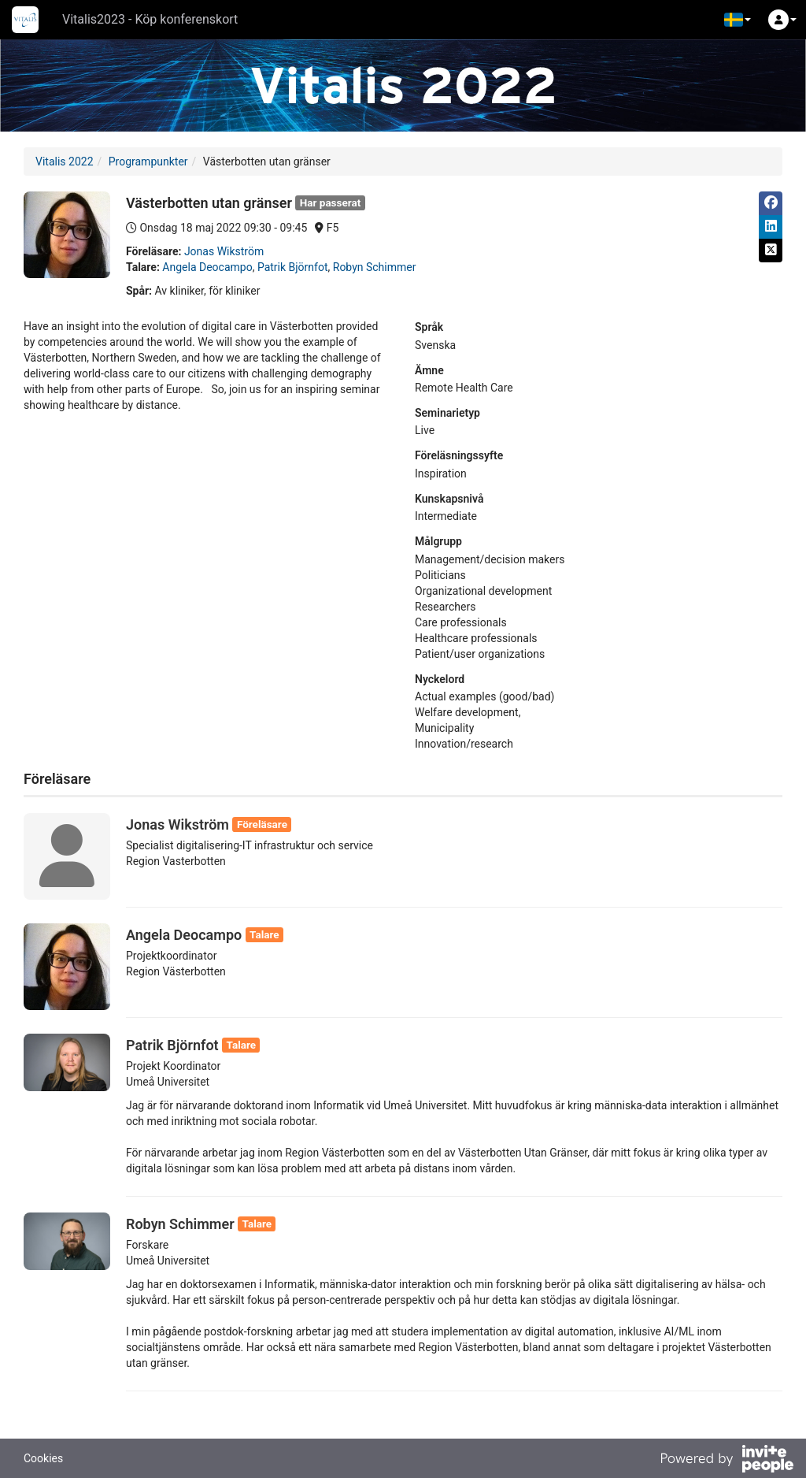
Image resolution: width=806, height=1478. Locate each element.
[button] (737, 19)
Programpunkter (148, 161)
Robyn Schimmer (374, 267)
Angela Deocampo (207, 267)
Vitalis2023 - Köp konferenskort (150, 19)
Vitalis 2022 (64, 161)
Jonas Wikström (224, 251)
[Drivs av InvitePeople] (726, 1460)
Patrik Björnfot (292, 267)
